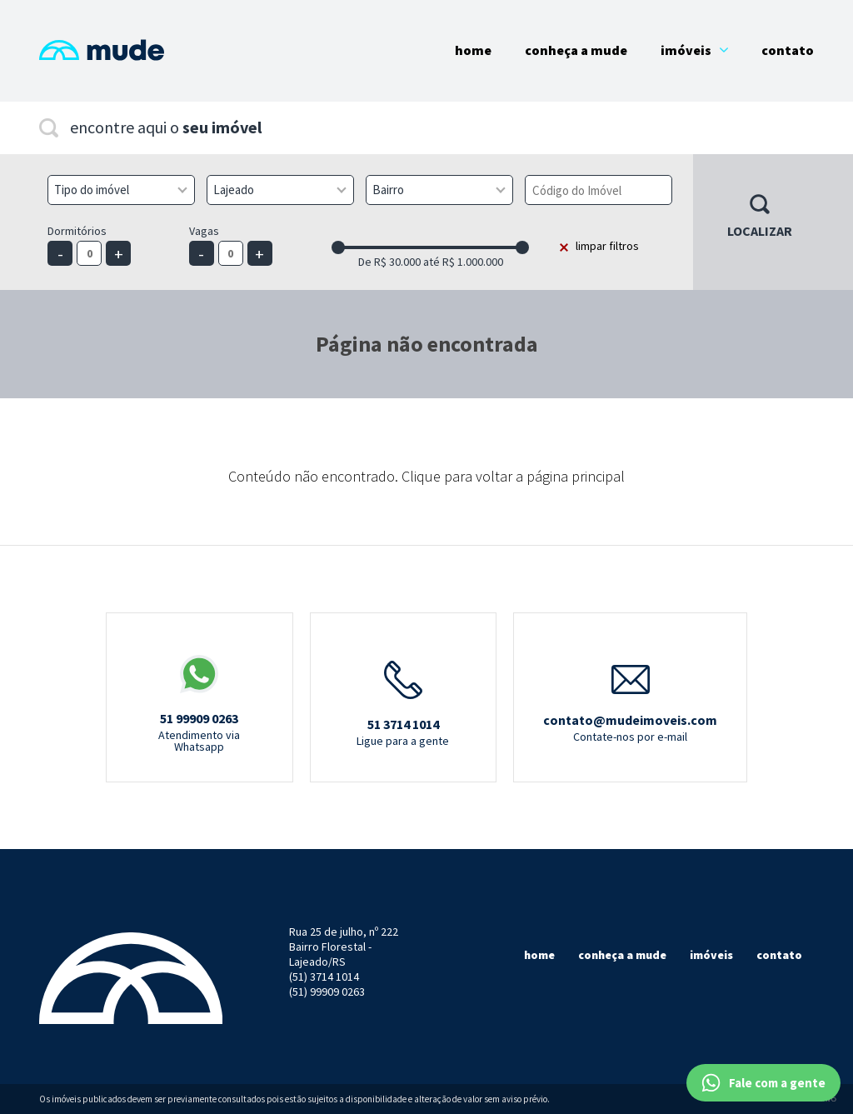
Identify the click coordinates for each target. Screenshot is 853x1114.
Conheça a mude (622, 954)
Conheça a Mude (576, 50)
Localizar (759, 230)
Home (473, 50)
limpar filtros (607, 245)
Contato (787, 50)
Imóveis (694, 50)
